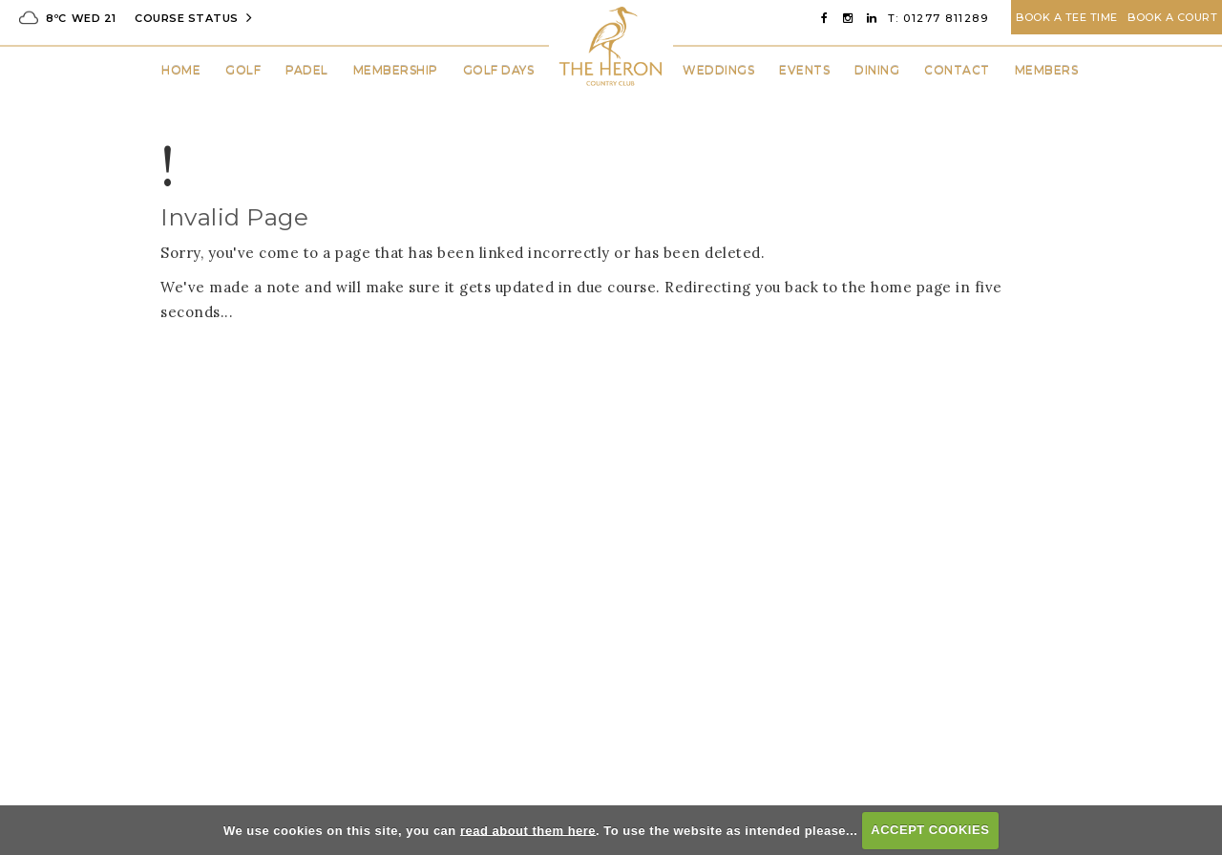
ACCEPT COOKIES (930, 830)
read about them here (528, 830)
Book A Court (1172, 17)
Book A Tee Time (1067, 17)
